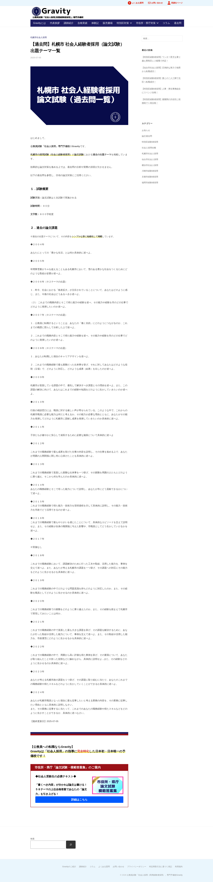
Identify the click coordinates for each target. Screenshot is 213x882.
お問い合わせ (157, 3)
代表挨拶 (55, 23)
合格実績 (82, 23)
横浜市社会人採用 (150, 165)
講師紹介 (68, 23)
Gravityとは (39, 23)
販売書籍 (108, 23)
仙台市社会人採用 (150, 159)
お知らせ (146, 130)
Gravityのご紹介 (69, 866)
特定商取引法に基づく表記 (160, 866)
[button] (79, 799)
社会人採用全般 (149, 148)
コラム (166, 23)
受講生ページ (177, 3)
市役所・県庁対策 (146, 23)
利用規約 (179, 866)
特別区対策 (123, 23)
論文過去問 (147, 136)
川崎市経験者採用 (150, 171)
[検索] (71, 845)
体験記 (95, 23)
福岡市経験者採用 (150, 182)
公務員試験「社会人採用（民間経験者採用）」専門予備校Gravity (155, 875)
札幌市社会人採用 (38, 37)
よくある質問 (137, 3)
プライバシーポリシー (136, 866)
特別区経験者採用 (150, 142)
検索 (32, 839)
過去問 (177, 23)
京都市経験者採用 (150, 177)
